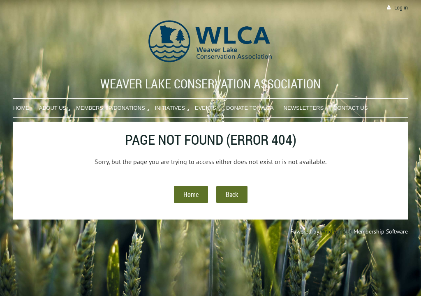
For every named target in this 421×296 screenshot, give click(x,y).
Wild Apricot (336, 231)
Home (191, 194)
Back (232, 194)
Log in (401, 7)
